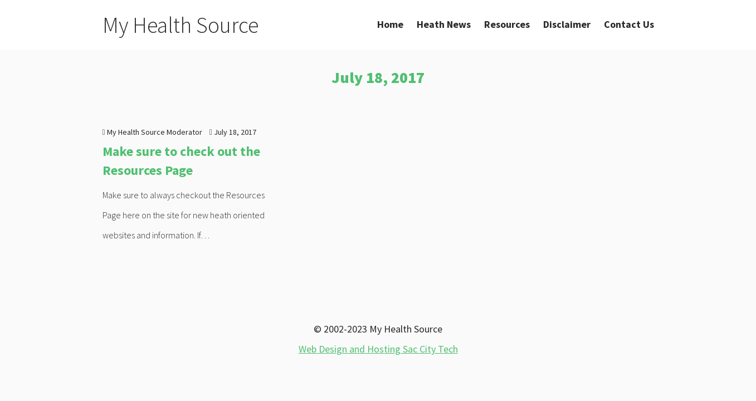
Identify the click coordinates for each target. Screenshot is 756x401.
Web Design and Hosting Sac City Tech (378, 349)
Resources (507, 24)
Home (390, 24)
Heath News (444, 24)
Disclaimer (567, 24)
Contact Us (629, 24)
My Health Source (180, 25)
